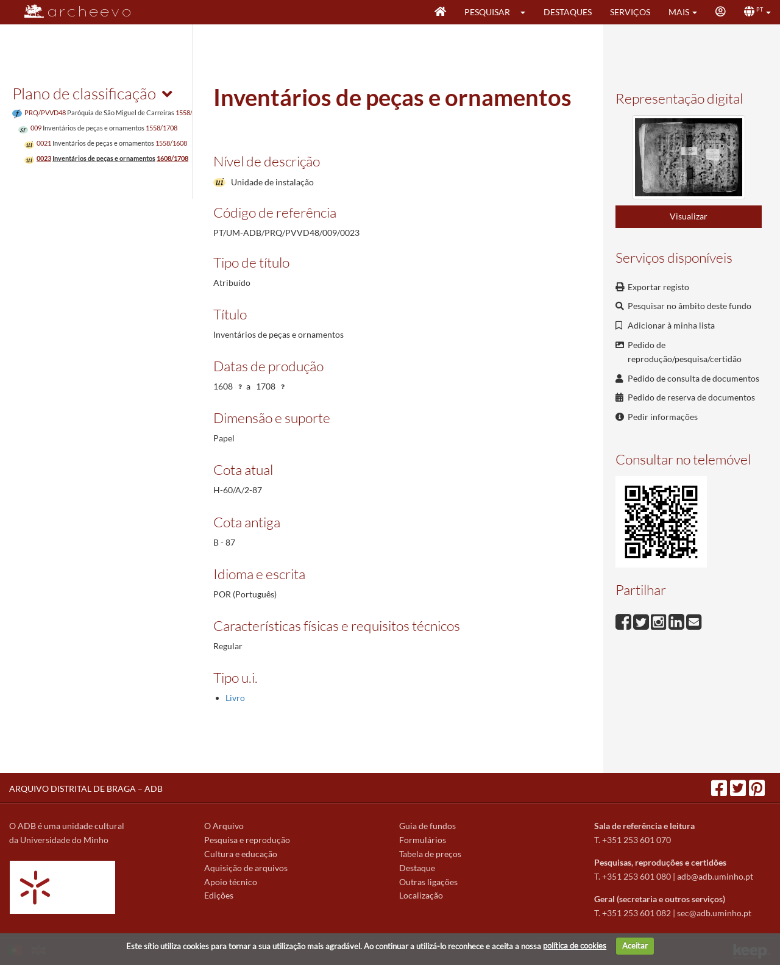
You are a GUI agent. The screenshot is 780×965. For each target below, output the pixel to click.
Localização (421, 895)
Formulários (422, 840)
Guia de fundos (427, 826)
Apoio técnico (230, 882)
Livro (235, 698)
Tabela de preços (430, 854)
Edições (218, 895)
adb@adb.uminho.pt (715, 876)
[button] (526, 12)
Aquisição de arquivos (246, 868)
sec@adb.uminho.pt (714, 913)
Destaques (568, 12)
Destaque (417, 868)
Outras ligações (428, 882)
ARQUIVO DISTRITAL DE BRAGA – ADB (86, 788)
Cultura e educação (240, 854)
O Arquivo (224, 826)
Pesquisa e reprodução (247, 840)
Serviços (630, 12)
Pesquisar (487, 12)
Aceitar (635, 945)
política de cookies (574, 945)
